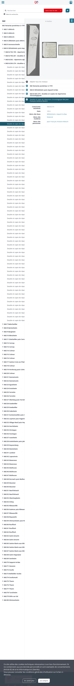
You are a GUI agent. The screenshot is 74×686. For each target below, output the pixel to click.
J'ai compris (44, 681)
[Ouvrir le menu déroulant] (3, 2)
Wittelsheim (51, 114)
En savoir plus (29, 681)
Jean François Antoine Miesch (57, 122)
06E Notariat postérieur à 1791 (13, 26)
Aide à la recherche (12, 14)
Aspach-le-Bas (62, 114)
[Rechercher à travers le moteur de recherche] (24, 10)
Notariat (50, 117)
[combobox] (53, 11)
